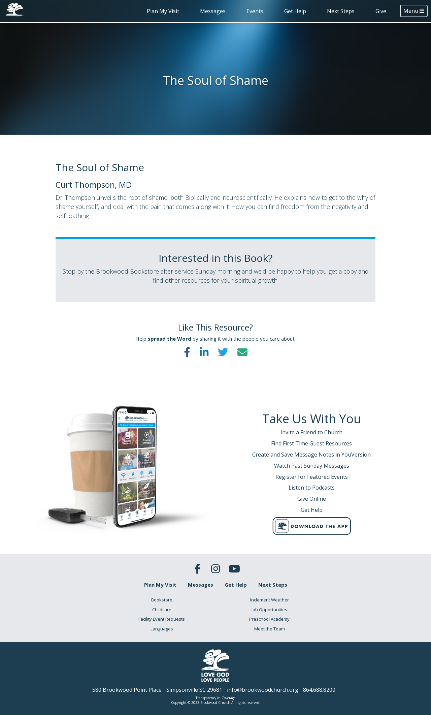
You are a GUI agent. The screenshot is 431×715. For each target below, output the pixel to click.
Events (254, 11)
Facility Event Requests (161, 619)
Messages (213, 11)
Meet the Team (269, 629)
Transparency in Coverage (215, 697)
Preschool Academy (269, 619)
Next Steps (341, 11)
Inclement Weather (269, 600)
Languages (162, 629)
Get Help (295, 11)
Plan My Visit (163, 11)
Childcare (161, 610)
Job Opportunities (269, 610)
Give (380, 11)
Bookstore (161, 600)
